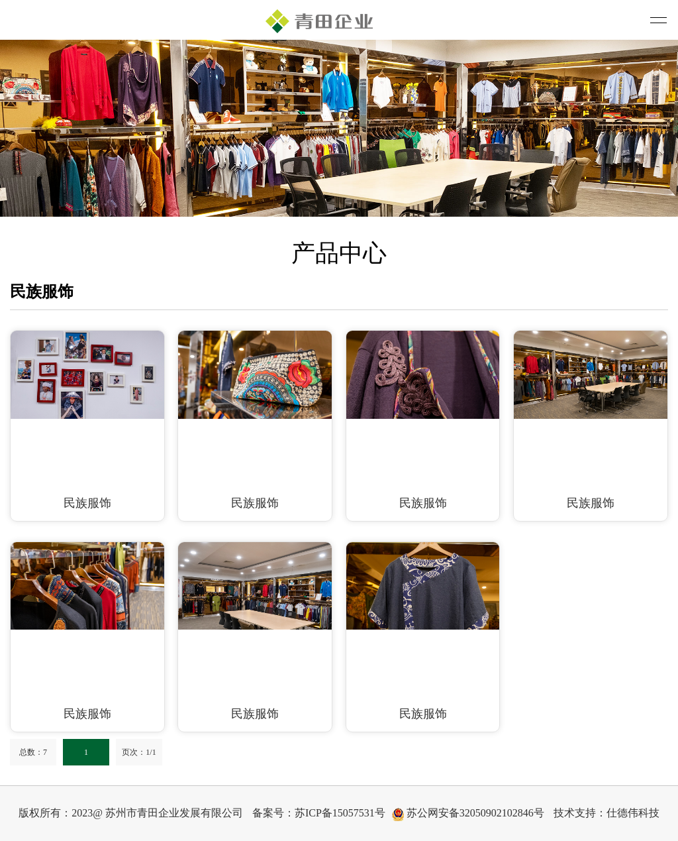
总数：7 (33, 752)
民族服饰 (87, 503)
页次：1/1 (139, 752)
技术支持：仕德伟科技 (606, 812)
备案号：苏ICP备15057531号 (318, 812)
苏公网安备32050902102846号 (468, 813)
